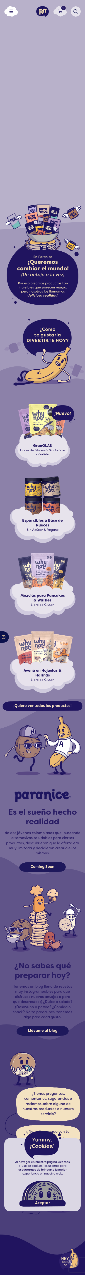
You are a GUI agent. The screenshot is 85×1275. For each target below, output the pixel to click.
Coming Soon (42, 867)
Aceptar (42, 1203)
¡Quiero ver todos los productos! (42, 706)
